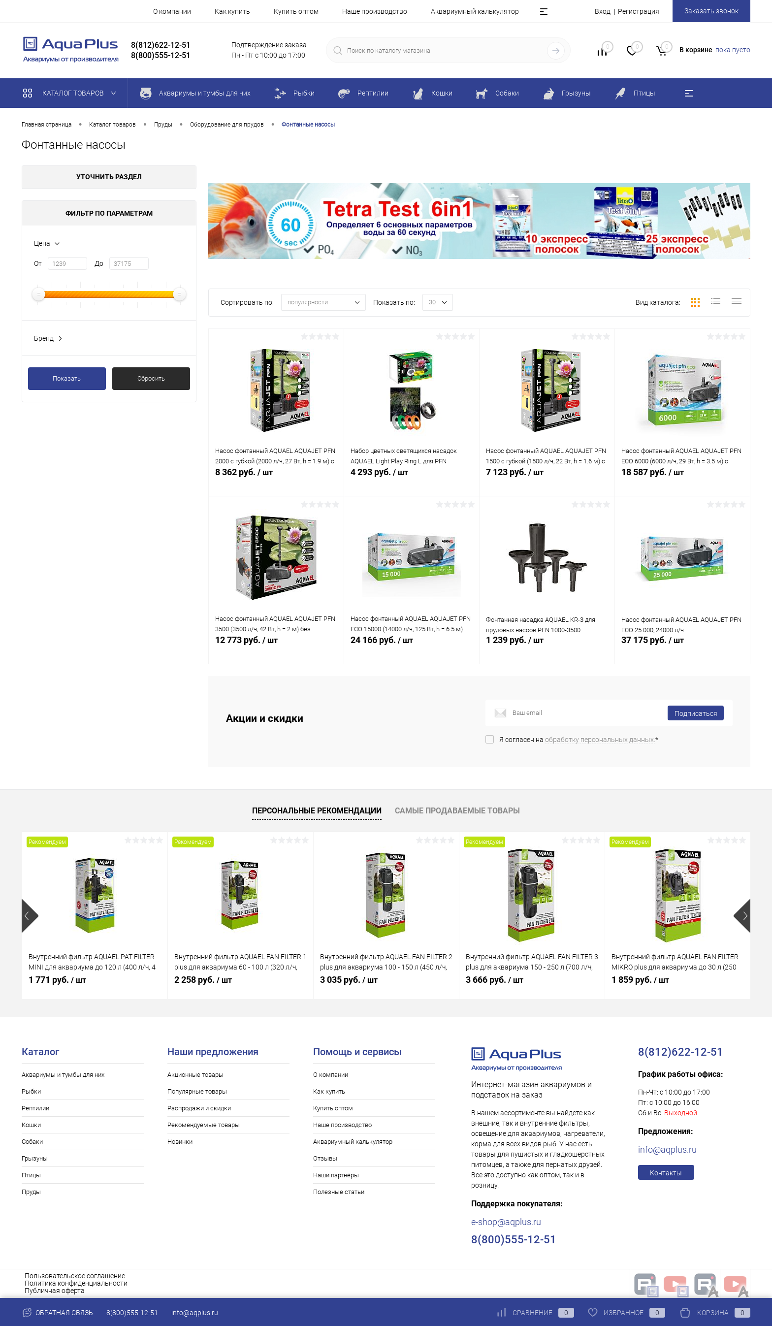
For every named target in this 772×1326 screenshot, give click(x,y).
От (38, 263)
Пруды (31, 1192)
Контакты (666, 1173)
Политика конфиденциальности (76, 1283)
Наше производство (374, 11)
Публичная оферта (55, 1290)
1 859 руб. (640, 979)
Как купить (232, 11)
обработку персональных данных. (600, 740)
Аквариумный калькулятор (475, 11)
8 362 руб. (276, 481)
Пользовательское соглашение (75, 1276)
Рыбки (31, 1091)
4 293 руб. (412, 481)
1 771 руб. (57, 979)
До (99, 263)
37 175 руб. (682, 649)
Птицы (31, 1175)
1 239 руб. (547, 649)
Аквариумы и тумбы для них (63, 1074)
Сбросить (151, 378)
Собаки (32, 1141)
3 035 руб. (349, 979)
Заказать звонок (711, 11)
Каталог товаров (72, 93)
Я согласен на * (578, 740)
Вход (603, 11)
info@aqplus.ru (667, 1149)
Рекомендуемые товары (203, 1125)
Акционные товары (195, 1074)
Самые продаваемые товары (457, 810)
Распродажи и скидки (199, 1108)
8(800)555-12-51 (132, 1313)
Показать (67, 378)
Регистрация (638, 11)
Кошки (31, 1125)
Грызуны (35, 1158)
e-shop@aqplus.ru (506, 1222)
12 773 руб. (276, 649)
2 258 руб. (203, 979)
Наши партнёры (336, 1175)
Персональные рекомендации (317, 810)
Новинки (180, 1141)
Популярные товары (197, 1091)
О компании (172, 11)
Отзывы (325, 1158)
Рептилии (35, 1108)
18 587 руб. (682, 481)
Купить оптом (296, 11)
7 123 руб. (547, 481)
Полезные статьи (338, 1192)
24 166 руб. (412, 649)
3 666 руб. (494, 979)
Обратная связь (57, 1313)
